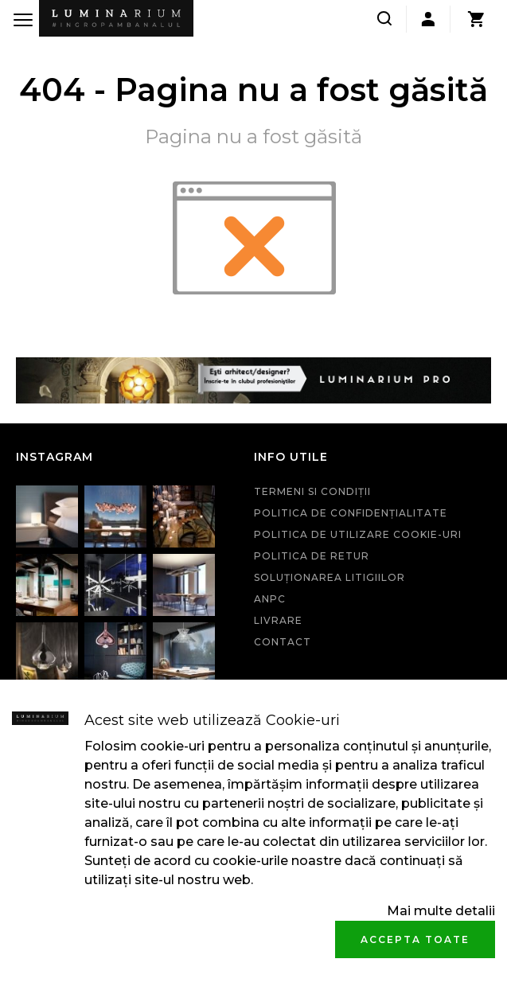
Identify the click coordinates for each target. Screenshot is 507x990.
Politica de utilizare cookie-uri (358, 534)
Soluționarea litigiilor (329, 577)
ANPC (270, 599)
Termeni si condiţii (312, 491)
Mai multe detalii (441, 910)
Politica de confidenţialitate (350, 513)
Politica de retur (311, 556)
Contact (282, 642)
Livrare (278, 620)
